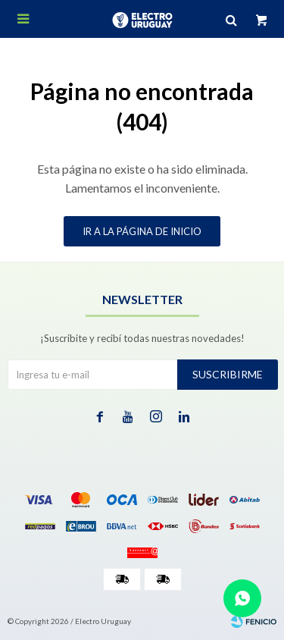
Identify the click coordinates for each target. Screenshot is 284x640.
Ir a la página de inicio (142, 231)
